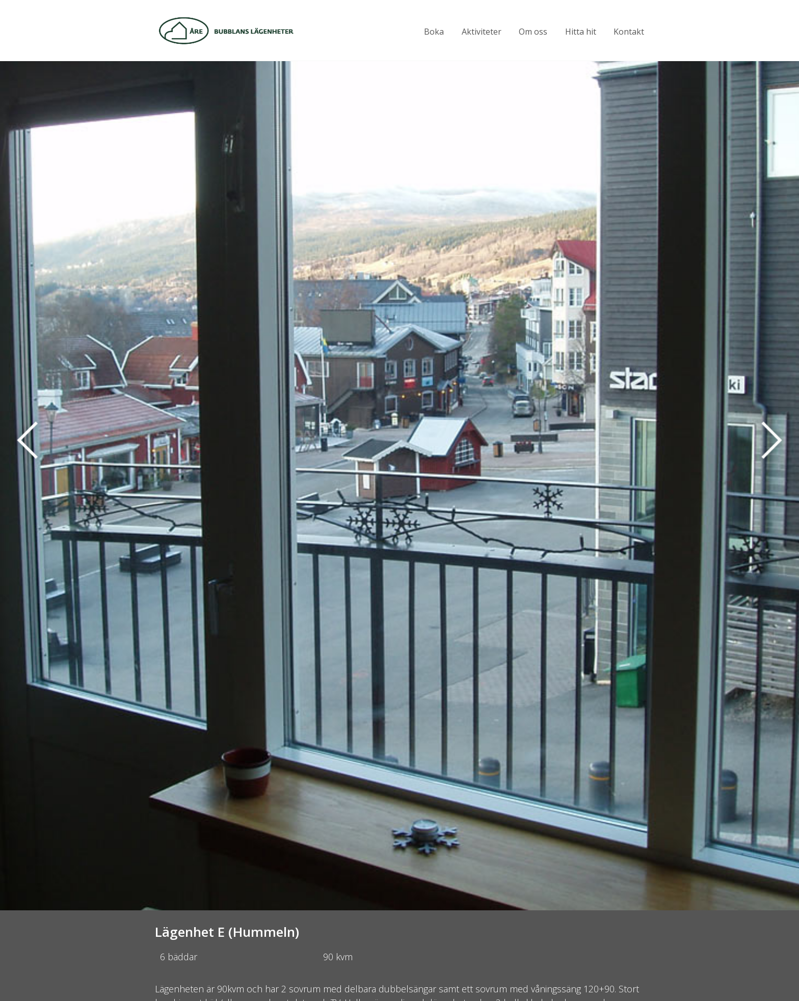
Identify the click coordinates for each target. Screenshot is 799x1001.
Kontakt (629, 31)
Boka (434, 31)
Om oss (533, 31)
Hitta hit (580, 31)
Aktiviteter (481, 31)
